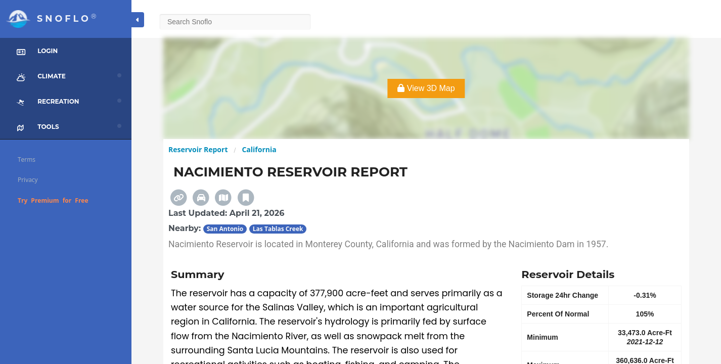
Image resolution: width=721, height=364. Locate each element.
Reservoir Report (198, 149)
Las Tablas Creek (278, 228)
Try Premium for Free (53, 200)
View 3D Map (426, 88)
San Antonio (225, 228)
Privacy (28, 179)
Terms (26, 159)
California (259, 149)
